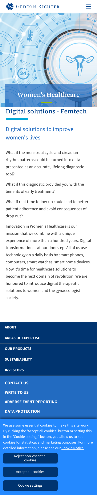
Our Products (18, 348)
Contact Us (16, 383)
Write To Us (17, 392)
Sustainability (18, 359)
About (10, 327)
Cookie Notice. (72, 448)
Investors (14, 370)
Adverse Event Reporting (31, 402)
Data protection (22, 411)
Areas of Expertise (22, 338)
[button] (87, 327)
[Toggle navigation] (87, 6)
